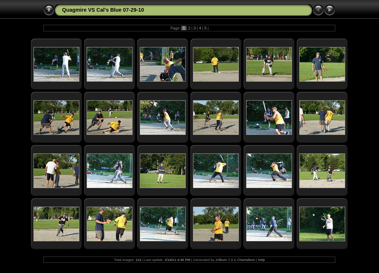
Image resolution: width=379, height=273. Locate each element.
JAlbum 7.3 (224, 260)
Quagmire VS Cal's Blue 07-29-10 (103, 10)
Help (261, 260)
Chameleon (246, 260)
